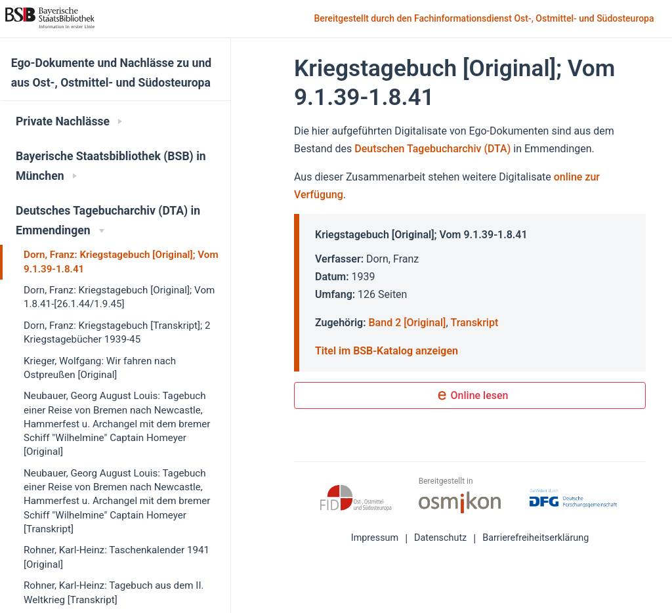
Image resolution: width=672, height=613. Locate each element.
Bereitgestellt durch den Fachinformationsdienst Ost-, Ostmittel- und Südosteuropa (485, 19)
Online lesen (470, 396)
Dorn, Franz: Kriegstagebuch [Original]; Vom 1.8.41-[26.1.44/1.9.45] (119, 297)
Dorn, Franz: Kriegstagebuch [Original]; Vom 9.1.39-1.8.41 (121, 261)
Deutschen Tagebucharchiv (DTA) (433, 148)
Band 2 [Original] (407, 322)
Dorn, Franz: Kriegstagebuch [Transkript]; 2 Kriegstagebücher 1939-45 (117, 332)
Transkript (475, 322)
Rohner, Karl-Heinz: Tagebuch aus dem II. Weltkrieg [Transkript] (114, 592)
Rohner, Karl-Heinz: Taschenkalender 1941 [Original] (116, 557)
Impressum (374, 537)
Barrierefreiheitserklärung (535, 537)
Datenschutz (440, 537)
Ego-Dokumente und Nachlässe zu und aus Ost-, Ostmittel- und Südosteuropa (111, 72)
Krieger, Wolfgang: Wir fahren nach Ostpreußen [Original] (100, 368)
